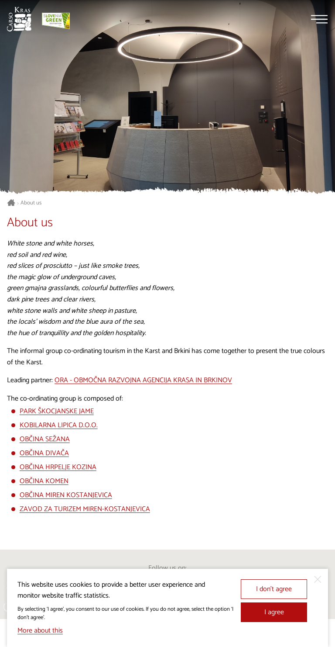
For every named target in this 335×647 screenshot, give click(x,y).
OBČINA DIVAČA (44, 453)
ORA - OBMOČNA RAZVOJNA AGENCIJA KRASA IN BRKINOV (143, 380)
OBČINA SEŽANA (45, 439)
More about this (40, 631)
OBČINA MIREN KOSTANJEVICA (66, 495)
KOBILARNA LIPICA (48, 425)
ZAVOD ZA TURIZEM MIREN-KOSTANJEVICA (85, 509)
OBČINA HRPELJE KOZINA (58, 467)
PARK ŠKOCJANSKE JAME (57, 411)
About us (31, 203)
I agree (274, 612)
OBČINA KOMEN (44, 481)
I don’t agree (274, 589)
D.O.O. (87, 425)
